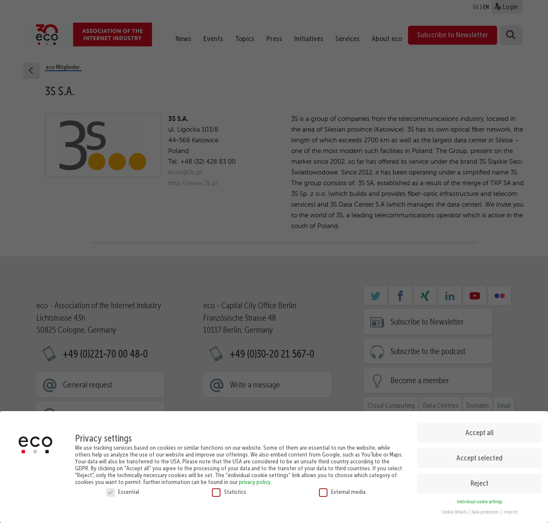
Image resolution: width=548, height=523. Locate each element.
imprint (510, 508)
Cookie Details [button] (455, 508)
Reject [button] (479, 479)
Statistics (229, 487)
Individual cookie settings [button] (479, 498)
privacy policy (255, 478)
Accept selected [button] (479, 454)
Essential (122, 487)
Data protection (485, 508)
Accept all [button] (479, 428)
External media (342, 487)
